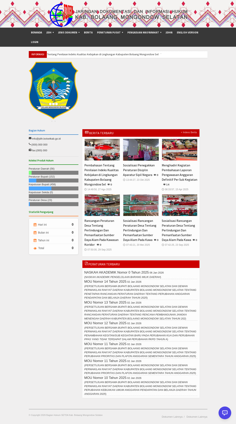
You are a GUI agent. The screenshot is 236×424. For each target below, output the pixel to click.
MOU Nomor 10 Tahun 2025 (105, 378)
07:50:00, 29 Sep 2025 (98, 249)
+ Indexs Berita (189, 132)
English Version (187, 32)
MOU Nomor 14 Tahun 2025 (105, 281)
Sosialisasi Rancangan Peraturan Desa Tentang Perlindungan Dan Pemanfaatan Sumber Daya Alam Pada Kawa (139, 230)
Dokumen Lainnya (172, 416)
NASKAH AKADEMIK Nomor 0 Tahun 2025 (116, 272)
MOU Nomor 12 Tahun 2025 (105, 323)
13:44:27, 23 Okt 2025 (136, 180)
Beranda (36, 32)
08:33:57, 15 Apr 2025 (175, 189)
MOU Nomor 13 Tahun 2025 (105, 302)
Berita (88, 32)
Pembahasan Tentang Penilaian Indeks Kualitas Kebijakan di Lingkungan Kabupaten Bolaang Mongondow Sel (94, 54)
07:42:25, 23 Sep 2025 (175, 245)
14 (167, 184)
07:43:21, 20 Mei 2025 (136, 245)
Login (34, 42)
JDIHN (169, 32)
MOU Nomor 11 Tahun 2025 (105, 344)
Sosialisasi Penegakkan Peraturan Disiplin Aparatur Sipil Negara (139, 170)
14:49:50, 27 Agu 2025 (98, 189)
